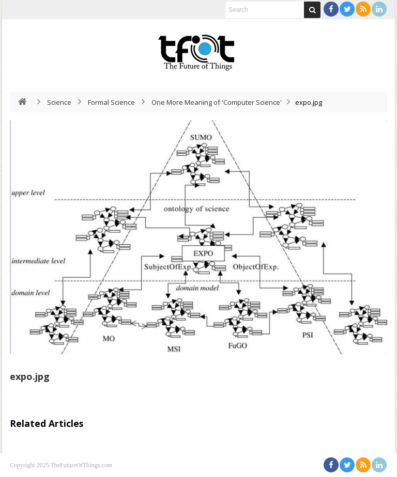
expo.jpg (30, 376)
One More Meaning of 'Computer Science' (216, 102)
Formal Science (111, 102)
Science (59, 102)
